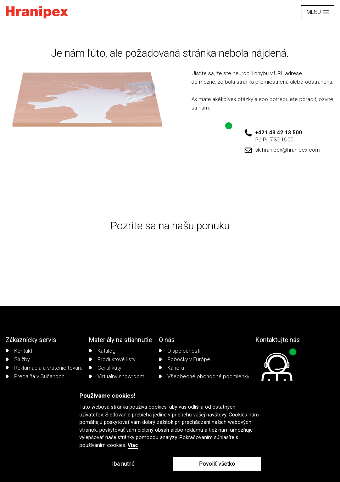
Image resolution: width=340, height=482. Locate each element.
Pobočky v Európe (184, 359)
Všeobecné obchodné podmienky (204, 376)
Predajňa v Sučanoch (35, 376)
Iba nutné (123, 463)
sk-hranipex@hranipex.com (287, 150)
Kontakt (19, 351)
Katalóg (102, 351)
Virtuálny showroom (116, 376)
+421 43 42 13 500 (278, 132)
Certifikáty (105, 368)
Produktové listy (112, 359)
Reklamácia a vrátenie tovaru (44, 368)
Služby (18, 359)
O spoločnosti (179, 351)
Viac (133, 445)
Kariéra (171, 368)
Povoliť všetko (217, 463)
